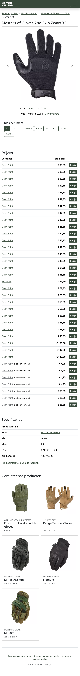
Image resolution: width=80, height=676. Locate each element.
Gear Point (7, 165)
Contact (37, 656)
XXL (55, 128)
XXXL (63, 128)
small (16, 128)
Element (59, 578)
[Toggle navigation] (74, 4)
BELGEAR (6, 281)
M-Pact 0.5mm (20, 578)
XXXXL (9, 134)
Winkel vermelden (51, 656)
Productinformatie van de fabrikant (20, 462)
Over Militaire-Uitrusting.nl (19, 656)
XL (47, 128)
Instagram (66, 656)
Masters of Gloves (38, 108)
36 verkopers (52, 113)
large (39, 128)
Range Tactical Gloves (59, 522)
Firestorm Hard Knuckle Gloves (20, 523)
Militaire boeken (40, 659)
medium (27, 128)
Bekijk (73, 165)
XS (7, 128)
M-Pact (20, 631)
